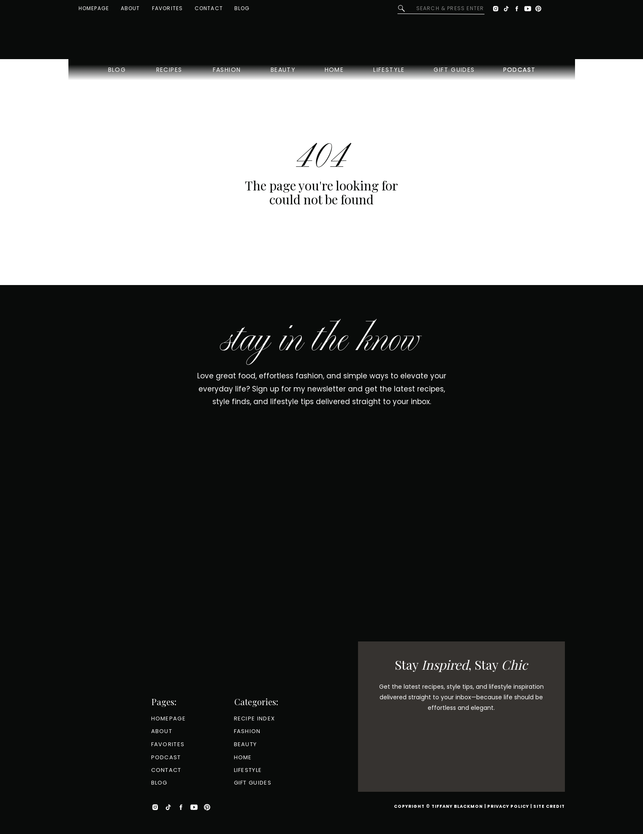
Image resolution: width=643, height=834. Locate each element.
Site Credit (549, 806)
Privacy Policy (508, 806)
